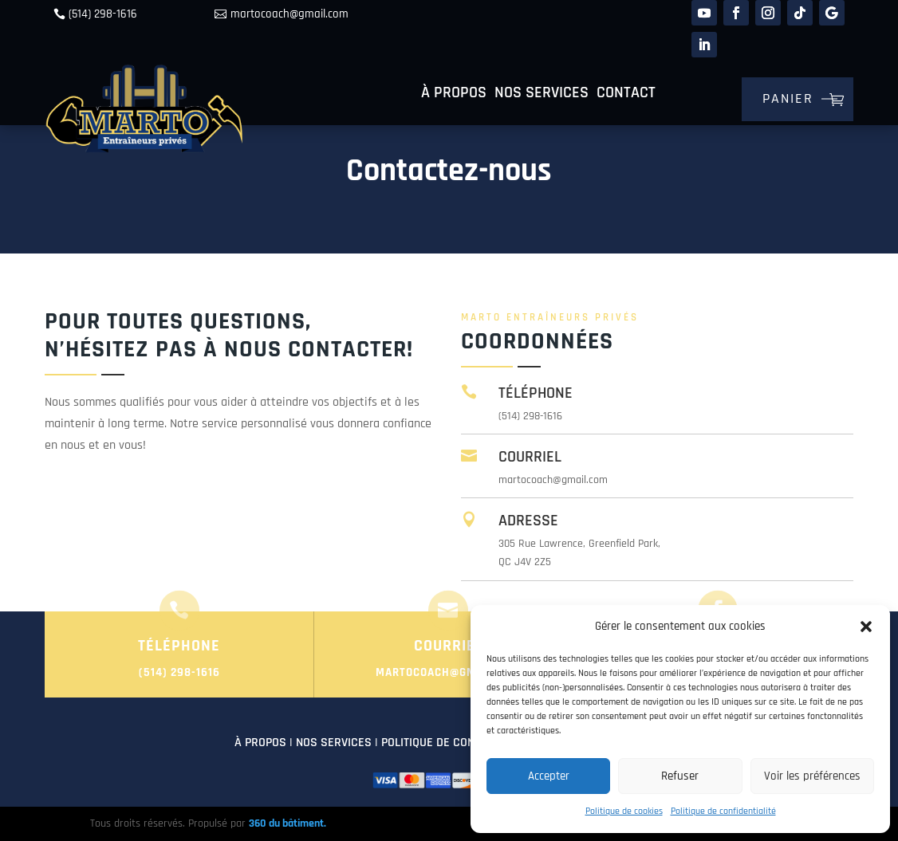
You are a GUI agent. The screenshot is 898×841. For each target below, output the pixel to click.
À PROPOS (260, 742)
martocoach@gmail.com (289, 14)
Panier (787, 98)
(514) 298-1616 (103, 14)
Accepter (548, 776)
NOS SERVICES (334, 742)
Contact (626, 95)
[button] (866, 627)
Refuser (680, 776)
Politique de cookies (624, 811)
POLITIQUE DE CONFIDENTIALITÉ (461, 742)
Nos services (541, 95)
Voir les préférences (812, 776)
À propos (453, 95)
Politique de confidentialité (723, 811)
